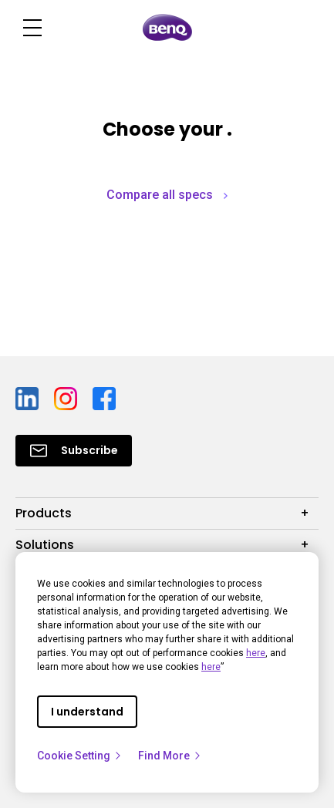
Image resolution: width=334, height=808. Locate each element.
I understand (87, 711)
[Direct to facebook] (104, 397)
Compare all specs (167, 194)
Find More (170, 755)
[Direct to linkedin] (28, 397)
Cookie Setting (80, 755)
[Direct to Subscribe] (73, 450)
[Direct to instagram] (67, 397)
